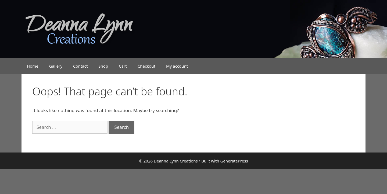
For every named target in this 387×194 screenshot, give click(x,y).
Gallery (55, 66)
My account (177, 66)
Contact (80, 66)
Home (32, 66)
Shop (103, 66)
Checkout (146, 66)
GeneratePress (234, 161)
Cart (123, 66)
